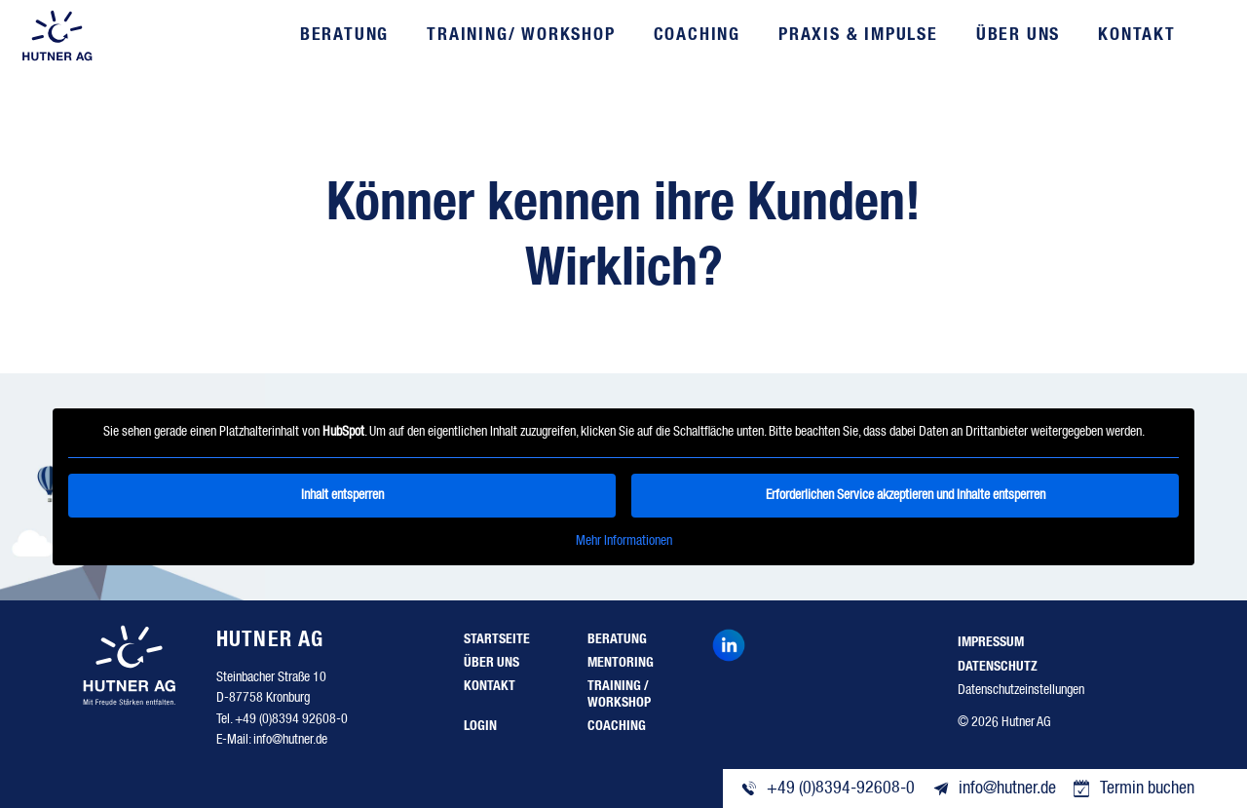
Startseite (497, 639)
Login (480, 726)
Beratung (344, 35)
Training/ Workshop (521, 35)
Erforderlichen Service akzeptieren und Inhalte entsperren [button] (905, 494)
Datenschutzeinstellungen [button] (1021, 690)
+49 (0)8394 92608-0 (291, 719)
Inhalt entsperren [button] (342, 494)
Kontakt (1137, 35)
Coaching (697, 35)
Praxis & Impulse (858, 35)
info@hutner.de (290, 740)
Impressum (991, 642)
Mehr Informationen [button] (624, 540)
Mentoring (620, 663)
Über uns (1018, 35)
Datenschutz (998, 666)
